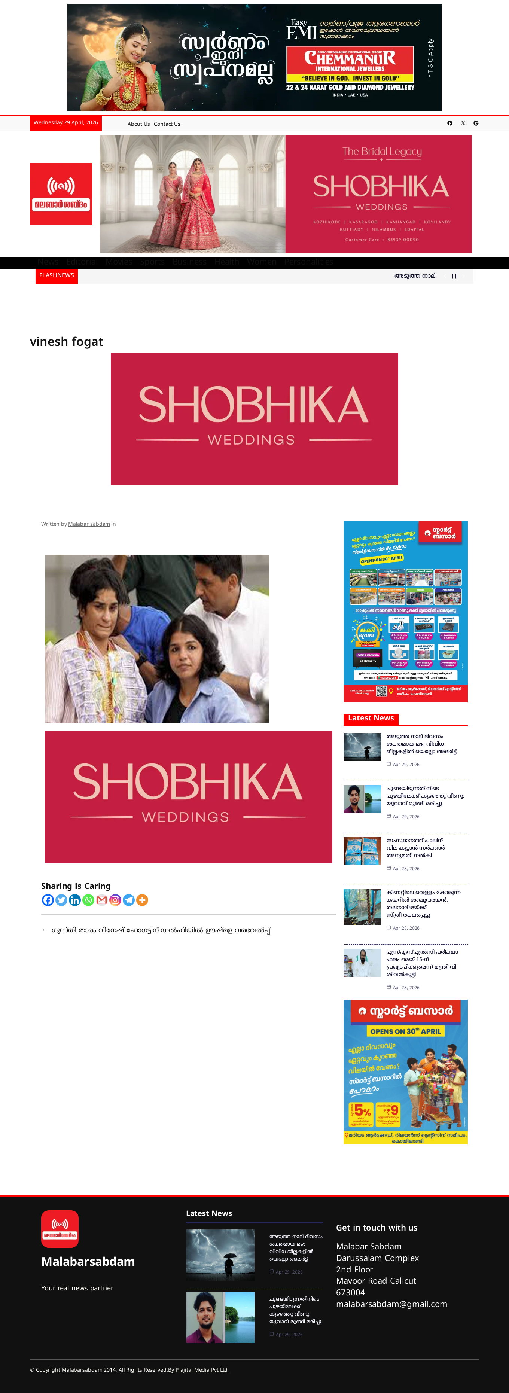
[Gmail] (102, 900)
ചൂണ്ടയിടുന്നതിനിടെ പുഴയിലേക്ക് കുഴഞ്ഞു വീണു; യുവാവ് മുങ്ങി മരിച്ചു (425, 796)
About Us (139, 124)
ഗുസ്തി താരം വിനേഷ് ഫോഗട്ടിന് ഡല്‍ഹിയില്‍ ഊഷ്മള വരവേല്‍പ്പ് (161, 930)
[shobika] (286, 194)
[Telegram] (129, 900)
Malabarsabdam (88, 1262)
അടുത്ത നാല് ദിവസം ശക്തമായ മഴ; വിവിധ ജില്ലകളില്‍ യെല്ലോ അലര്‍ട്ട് (422, 744)
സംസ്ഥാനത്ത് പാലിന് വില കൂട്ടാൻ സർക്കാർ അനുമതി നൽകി (416, 848)
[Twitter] (61, 900)
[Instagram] (115, 900)
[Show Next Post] (463, 276)
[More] (142, 900)
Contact (163, 124)
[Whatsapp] (88, 900)
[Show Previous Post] (445, 276)
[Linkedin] (75, 900)
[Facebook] (48, 900)
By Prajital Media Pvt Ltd (198, 1370)
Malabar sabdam (89, 524)
